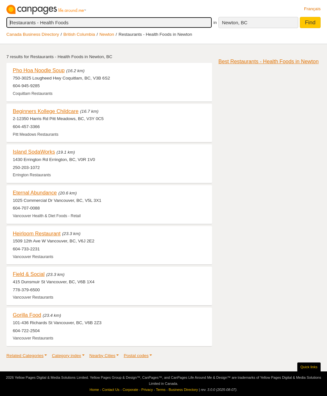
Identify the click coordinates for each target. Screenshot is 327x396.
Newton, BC (234, 22)
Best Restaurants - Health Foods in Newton (268, 61)
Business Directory (183, 390)
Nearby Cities (102, 355)
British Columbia (79, 34)
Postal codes (136, 355)
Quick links (308, 367)
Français (312, 8)
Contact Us (110, 390)
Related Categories (24, 355)
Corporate (130, 390)
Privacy (147, 390)
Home (94, 390)
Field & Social (29, 274)
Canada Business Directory (32, 34)
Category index (66, 355)
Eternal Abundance (35, 192)
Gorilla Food (27, 315)
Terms (160, 390)
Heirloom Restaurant (37, 233)
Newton (106, 34)
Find (310, 22)
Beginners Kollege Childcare (46, 111)
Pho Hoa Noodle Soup (39, 70)
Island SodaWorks (34, 152)
